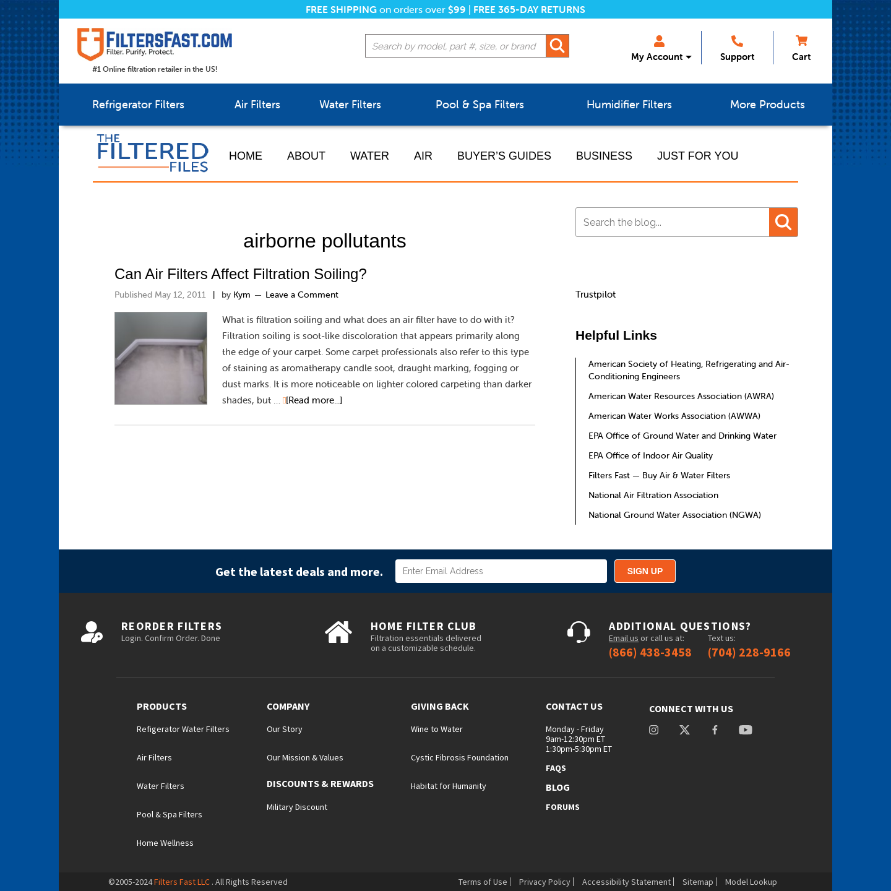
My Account (656, 48)
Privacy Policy (544, 881)
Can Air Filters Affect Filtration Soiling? (240, 273)
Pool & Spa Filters (169, 814)
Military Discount (297, 806)
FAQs (556, 767)
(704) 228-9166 (749, 652)
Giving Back (440, 706)
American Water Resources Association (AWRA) (681, 396)
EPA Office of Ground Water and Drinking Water (682, 435)
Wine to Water (437, 728)
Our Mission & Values (305, 757)
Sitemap (697, 881)
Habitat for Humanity (448, 785)
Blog (558, 787)
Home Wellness (165, 842)
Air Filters (154, 757)
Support (737, 48)
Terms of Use (482, 881)
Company (288, 706)
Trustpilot (595, 294)
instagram (653, 731)
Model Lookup (751, 881)
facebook (714, 731)
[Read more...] (314, 400)
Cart (801, 48)
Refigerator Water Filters (183, 728)
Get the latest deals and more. (299, 571)
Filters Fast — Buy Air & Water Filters (659, 475)
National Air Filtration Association (653, 495)
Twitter (684, 731)
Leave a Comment (301, 294)
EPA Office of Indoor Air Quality (650, 455)
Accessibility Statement (626, 881)
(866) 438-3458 (650, 652)
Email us (624, 638)
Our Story (285, 728)
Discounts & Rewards (320, 784)
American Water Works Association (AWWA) (674, 415)
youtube (745, 731)
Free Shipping (341, 9)
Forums (563, 806)
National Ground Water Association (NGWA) (674, 514)
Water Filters (160, 785)
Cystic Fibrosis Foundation (460, 757)
